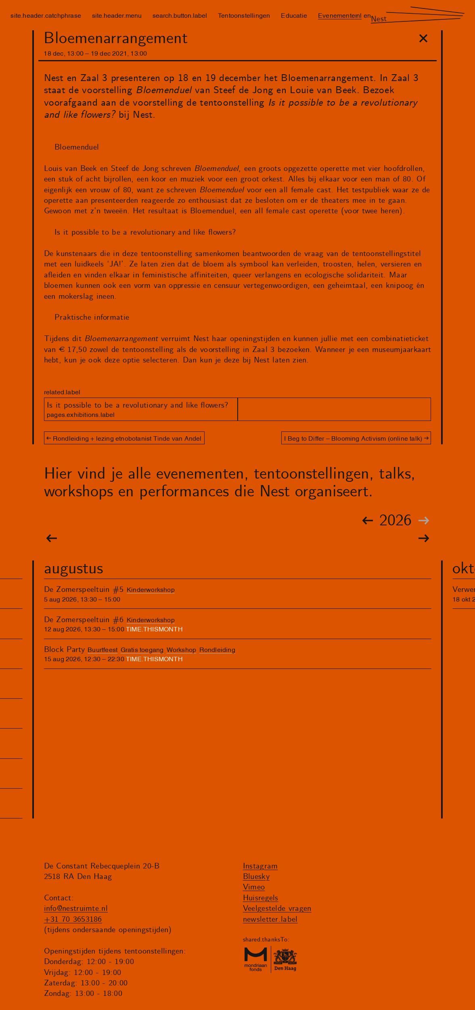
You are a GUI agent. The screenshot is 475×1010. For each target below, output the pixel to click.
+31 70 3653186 (73, 919)
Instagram (260, 866)
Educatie (294, 15)
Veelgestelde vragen (277, 908)
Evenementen (338, 15)
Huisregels (260, 898)
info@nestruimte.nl (76, 908)
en (367, 15)
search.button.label (180, 15)
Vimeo (254, 887)
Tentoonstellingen (244, 15)
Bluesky (256, 876)
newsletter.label (270, 919)
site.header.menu (117, 15)
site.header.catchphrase (45, 15)
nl (359, 15)
